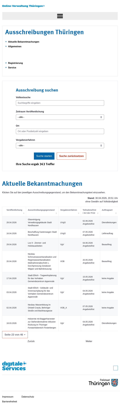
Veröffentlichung (14, 210)
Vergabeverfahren (25, 140)
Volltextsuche (23, 97)
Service (12, 67)
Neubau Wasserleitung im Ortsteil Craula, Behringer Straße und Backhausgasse (40, 308)
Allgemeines (14, 46)
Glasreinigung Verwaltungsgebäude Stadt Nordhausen (39, 222)
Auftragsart (107, 210)
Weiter (89, 341)
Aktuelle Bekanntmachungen (23, 42)
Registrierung (15, 63)
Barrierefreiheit (9, 401)
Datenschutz (28, 397)
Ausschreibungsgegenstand (41, 210)
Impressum (7, 397)
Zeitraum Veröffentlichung (30, 111)
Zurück (31, 341)
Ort (17, 126)
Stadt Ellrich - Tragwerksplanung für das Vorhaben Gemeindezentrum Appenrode (42, 278)
